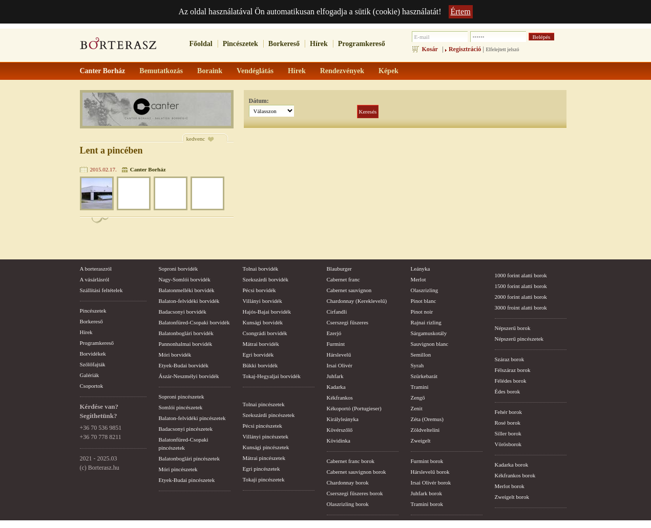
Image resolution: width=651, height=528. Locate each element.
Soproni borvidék (178, 269)
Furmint (336, 344)
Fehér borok (508, 412)
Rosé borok (507, 423)
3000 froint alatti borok (521, 307)
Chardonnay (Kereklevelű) (357, 301)
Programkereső (361, 44)
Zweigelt (421, 440)
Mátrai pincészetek (264, 458)
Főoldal (201, 44)
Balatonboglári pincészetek (189, 458)
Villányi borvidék (262, 301)
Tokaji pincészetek (264, 479)
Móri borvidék (175, 354)
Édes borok (507, 391)
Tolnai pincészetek (264, 404)
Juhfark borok (426, 493)
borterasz (118, 46)
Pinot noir (422, 312)
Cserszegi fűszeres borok (355, 493)
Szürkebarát (424, 376)
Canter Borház (148, 169)
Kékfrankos (340, 397)
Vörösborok (508, 444)
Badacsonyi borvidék (182, 312)
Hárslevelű (339, 354)
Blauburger (339, 269)
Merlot (418, 279)
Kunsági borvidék (263, 322)
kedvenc (195, 139)
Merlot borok (509, 486)
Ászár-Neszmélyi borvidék (189, 376)
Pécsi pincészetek (262, 426)
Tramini (420, 387)
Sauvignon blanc (430, 344)
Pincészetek (240, 44)
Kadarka (336, 387)
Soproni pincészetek (181, 396)
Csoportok (91, 386)
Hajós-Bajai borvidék (267, 312)
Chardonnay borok (348, 482)
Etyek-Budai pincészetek (187, 480)
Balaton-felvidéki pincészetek (192, 418)
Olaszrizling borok (348, 504)
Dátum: (259, 100)
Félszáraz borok (513, 370)
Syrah (417, 365)
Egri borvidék (258, 354)
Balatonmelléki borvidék (187, 290)
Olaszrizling (424, 290)
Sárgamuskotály (429, 333)
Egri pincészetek (261, 469)
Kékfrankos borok (515, 475)
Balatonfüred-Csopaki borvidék (194, 322)
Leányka (420, 269)
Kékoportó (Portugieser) (354, 408)
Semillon (421, 354)
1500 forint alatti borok (521, 286)
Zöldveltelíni (425, 430)
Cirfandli (337, 312)
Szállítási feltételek (101, 290)
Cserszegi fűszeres (348, 322)
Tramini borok (427, 504)
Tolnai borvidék (261, 269)
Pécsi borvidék (259, 290)
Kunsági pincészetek (266, 447)
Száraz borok (509, 359)
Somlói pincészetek (181, 407)
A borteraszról (96, 269)
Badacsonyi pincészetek (186, 429)
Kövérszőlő (340, 430)
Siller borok (508, 433)
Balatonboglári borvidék (186, 333)
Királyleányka (343, 419)
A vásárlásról (95, 279)
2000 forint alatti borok (521, 297)
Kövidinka (338, 440)
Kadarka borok (512, 464)
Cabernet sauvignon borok (356, 472)
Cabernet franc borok (350, 461)
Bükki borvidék (260, 365)
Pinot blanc (423, 301)
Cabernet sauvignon (349, 290)
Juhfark (335, 376)
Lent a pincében (111, 151)
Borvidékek (93, 353)
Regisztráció (465, 49)
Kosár (430, 49)
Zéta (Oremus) (427, 419)
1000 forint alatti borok (521, 275)
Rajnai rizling (426, 322)
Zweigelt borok (512, 497)
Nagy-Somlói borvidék (185, 279)
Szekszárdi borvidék (266, 279)
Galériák (89, 375)
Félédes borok (511, 381)
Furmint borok (427, 461)
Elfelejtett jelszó (502, 49)
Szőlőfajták (93, 364)
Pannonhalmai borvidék (186, 344)
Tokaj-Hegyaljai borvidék (272, 376)
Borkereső (284, 44)
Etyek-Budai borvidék (183, 365)
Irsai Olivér (339, 365)
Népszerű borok (513, 328)
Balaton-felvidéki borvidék (189, 301)
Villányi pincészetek (265, 436)
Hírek (319, 44)
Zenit (417, 408)
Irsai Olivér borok (431, 482)
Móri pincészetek (178, 469)
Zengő (418, 397)
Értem (461, 11)
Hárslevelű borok (430, 472)
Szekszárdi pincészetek (269, 415)
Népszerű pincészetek (519, 339)
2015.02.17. (103, 169)
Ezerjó (334, 333)
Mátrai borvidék (261, 344)
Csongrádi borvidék (265, 333)
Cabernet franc (343, 279)
